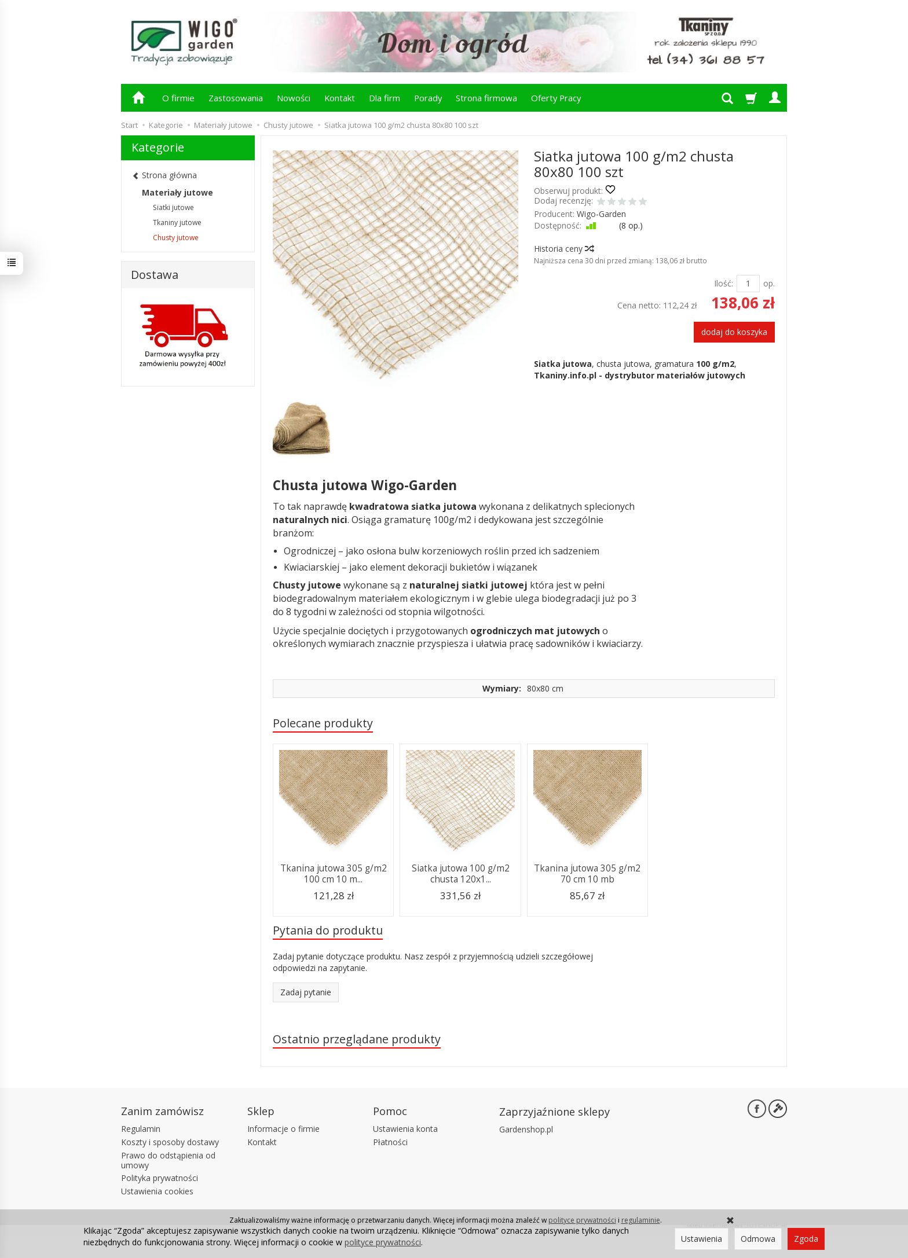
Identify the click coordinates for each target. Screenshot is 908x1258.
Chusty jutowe (176, 237)
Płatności (390, 1141)
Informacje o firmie (283, 1128)
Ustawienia (701, 1238)
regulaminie (640, 1220)
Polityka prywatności (159, 1177)
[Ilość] (748, 283)
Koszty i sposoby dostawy (170, 1141)
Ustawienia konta (405, 1128)
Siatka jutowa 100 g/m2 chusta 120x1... (461, 873)
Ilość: (723, 283)
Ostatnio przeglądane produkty (357, 1039)
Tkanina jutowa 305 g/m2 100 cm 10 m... (333, 873)
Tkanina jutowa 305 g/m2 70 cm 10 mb (587, 873)
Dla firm (384, 98)
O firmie (178, 98)
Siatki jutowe (173, 207)
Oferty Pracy (556, 98)
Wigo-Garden (601, 213)
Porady (428, 98)
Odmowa (758, 1238)
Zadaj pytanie (305, 992)
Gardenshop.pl (526, 1129)
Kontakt (339, 98)
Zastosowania (235, 98)
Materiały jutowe (177, 192)
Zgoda (806, 1238)
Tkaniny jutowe (177, 222)
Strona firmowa (486, 98)
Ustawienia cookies (157, 1191)
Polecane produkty (323, 723)
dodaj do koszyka (734, 331)
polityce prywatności (582, 1220)
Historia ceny (563, 248)
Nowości (293, 98)
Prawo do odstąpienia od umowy (168, 1160)
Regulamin (140, 1128)
